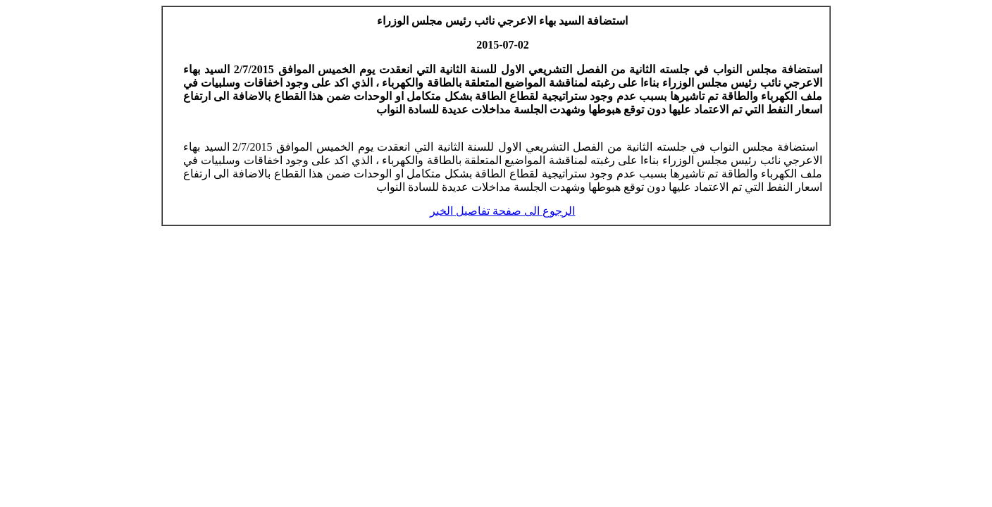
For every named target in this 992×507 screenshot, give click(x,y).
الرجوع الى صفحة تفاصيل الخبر (502, 211)
